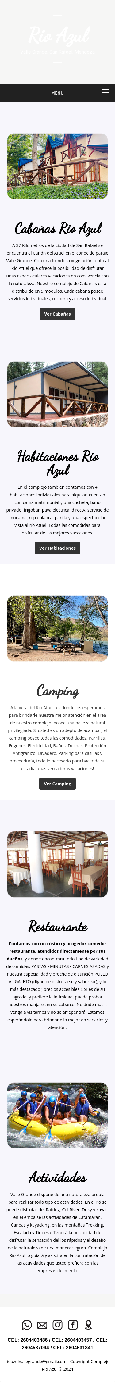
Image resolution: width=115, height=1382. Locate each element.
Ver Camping (57, 784)
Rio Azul (57, 35)
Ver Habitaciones (57, 548)
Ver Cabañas (57, 314)
